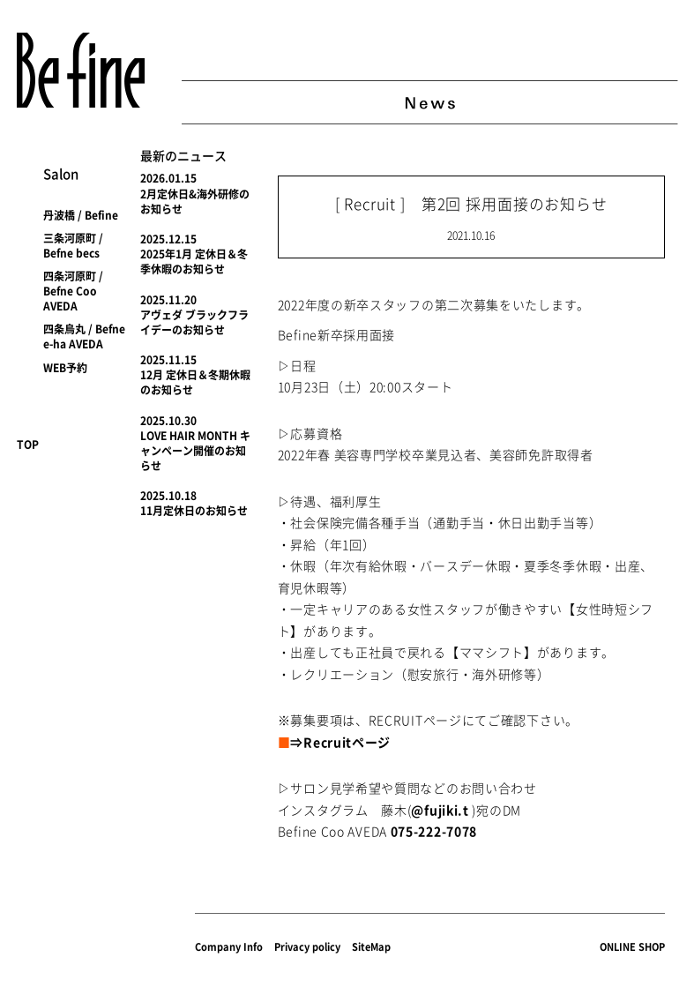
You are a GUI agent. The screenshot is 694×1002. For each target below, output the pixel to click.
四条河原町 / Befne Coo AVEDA (73, 291)
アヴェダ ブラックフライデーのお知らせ (194, 322)
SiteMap (371, 946)
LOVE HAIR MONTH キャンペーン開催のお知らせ (195, 451)
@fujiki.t (439, 810)
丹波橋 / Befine (80, 215)
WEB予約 (65, 368)
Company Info (229, 946)
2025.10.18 (168, 496)
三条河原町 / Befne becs (73, 245)
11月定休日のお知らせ (194, 511)
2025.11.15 (168, 360)
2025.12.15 (168, 239)
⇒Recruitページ (340, 742)
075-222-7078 (434, 831)
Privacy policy (307, 946)
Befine (81, 70)
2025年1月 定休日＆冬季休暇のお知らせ (194, 261)
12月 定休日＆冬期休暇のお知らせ (195, 382)
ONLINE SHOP (632, 946)
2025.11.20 (168, 300)
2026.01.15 (168, 178)
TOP (28, 444)
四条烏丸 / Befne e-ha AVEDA (84, 336)
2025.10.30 (168, 421)
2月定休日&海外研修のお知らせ (195, 201)
